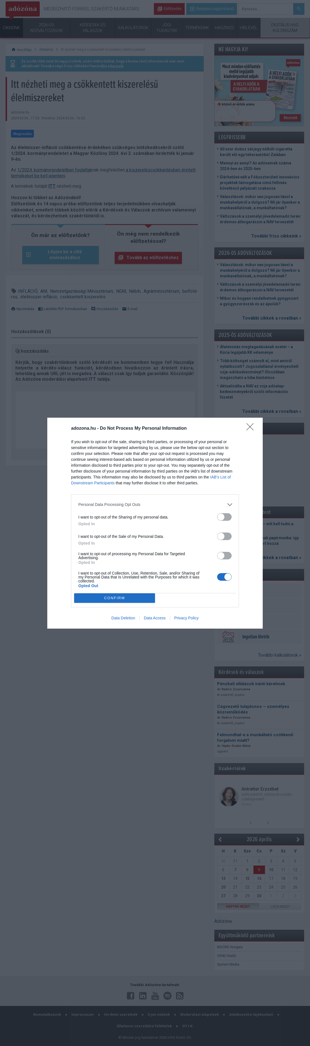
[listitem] (155, 505)
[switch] (224, 517)
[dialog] (155, 523)
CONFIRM (114, 598)
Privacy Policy (186, 618)
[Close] (251, 428)
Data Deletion (123, 618)
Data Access (155, 618)
